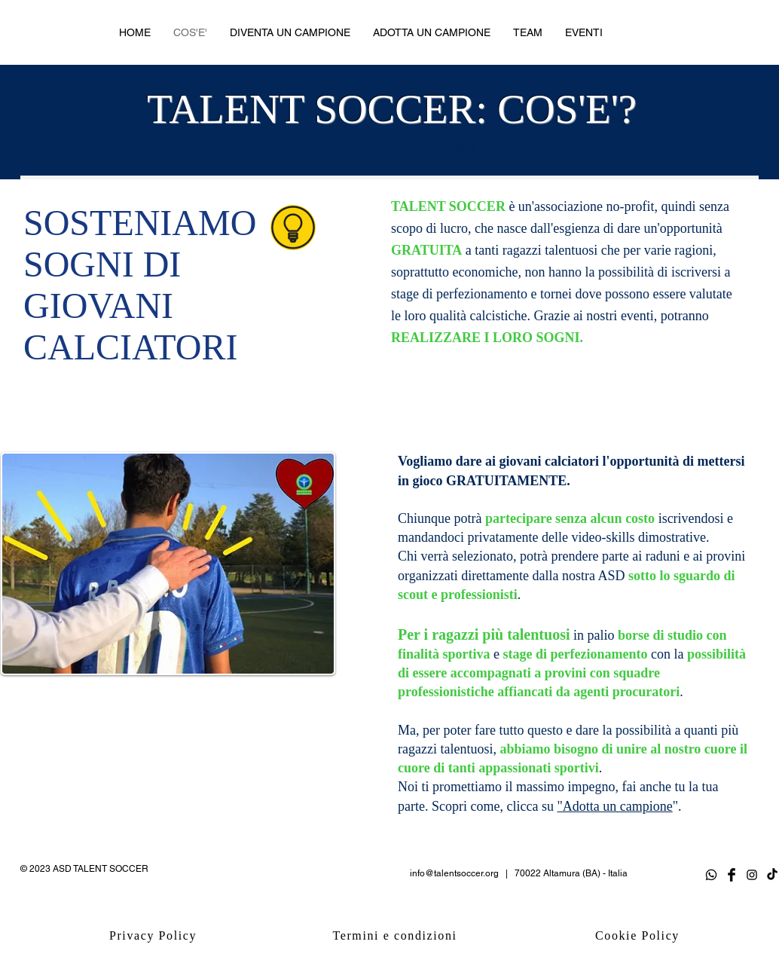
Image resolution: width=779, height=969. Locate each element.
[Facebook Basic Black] (731, 875)
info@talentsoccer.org (454, 873)
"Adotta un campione (614, 806)
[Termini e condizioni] (396, 936)
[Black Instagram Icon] (752, 875)
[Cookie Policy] (639, 936)
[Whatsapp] (711, 875)
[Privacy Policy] (154, 936)
